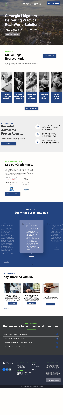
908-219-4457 (22, 366)
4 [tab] (32, 264)
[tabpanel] (31, 238)
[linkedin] (6, 369)
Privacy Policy (40, 386)
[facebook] (3, 369)
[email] (9, 369)
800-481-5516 (24, 374)
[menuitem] (26, 3)
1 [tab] (30, 264)
